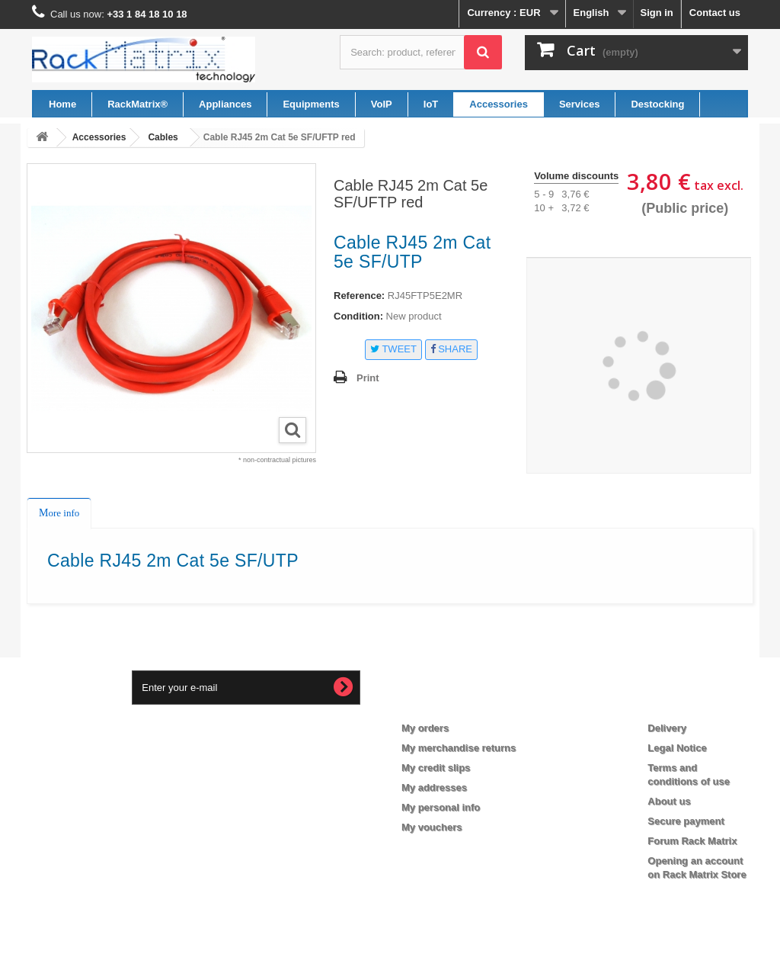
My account (441, 703)
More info (59, 513)
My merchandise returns (458, 748)
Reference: (359, 295)
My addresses (434, 787)
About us (668, 801)
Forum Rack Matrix (692, 841)
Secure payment (685, 821)
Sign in (656, 12)
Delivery (666, 728)
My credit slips (435, 767)
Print (367, 378)
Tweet (393, 349)
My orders (425, 728)
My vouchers (431, 827)
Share (451, 349)
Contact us (714, 12)
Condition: (358, 316)
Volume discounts (576, 176)
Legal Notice (676, 748)
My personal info (440, 807)
